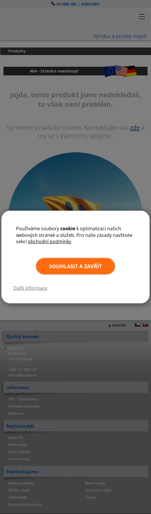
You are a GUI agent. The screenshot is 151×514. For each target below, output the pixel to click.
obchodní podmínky (49, 241)
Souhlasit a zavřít (75, 266)
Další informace (30, 288)
